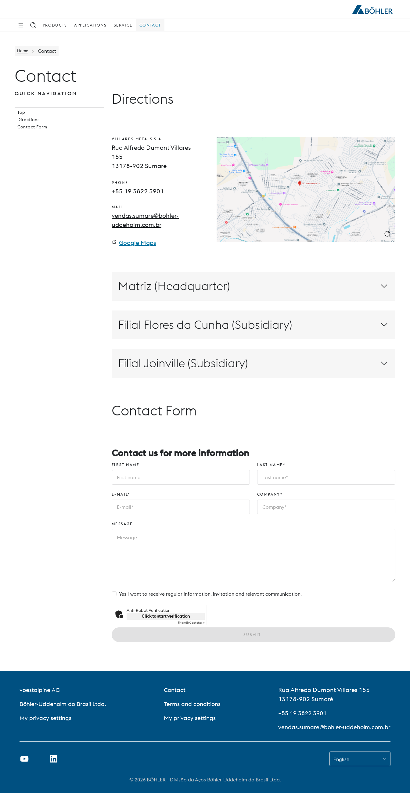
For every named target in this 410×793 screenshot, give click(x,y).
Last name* (271, 466)
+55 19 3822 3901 (300, 713)
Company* (270, 495)
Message (122, 525)
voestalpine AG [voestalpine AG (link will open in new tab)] (40, 690)
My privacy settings (46, 718)
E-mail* (121, 495)
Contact (150, 25)
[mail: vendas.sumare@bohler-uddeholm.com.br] (156, 221)
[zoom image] (387, 234)
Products (55, 25)
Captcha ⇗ (191, 624)
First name (125, 466)
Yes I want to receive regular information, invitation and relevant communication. (210, 596)
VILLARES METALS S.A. (137, 139)
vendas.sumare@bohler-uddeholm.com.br (332, 727)
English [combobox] (341, 759)
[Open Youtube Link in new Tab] (24, 759)
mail (117, 208)
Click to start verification (166, 618)
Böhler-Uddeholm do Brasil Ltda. (65, 704)
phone (120, 182)
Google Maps (137, 244)
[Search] (33, 25)
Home (24, 51)
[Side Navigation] (21, 25)
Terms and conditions (192, 704)
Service (123, 25)
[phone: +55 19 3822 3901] (138, 191)
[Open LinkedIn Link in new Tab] (54, 759)
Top (19, 117)
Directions (26, 127)
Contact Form (30, 137)
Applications (90, 25)
